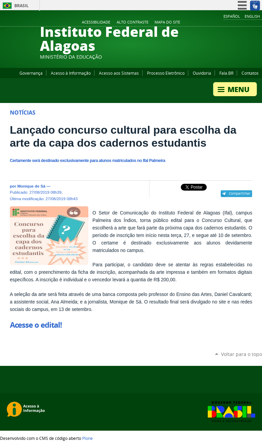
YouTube (233, 22)
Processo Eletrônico (166, 73)
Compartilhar (239, 193)
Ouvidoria (202, 73)
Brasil (21, 6)
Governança (31, 73)
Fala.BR (226, 73)
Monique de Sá (31, 186)
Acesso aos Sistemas (119, 73)
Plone (87, 438)
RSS (258, 22)
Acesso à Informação (71, 73)
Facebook (224, 22)
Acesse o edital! (36, 325)
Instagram (241, 22)
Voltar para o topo (241, 354)
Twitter (250, 22)
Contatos (250, 73)
